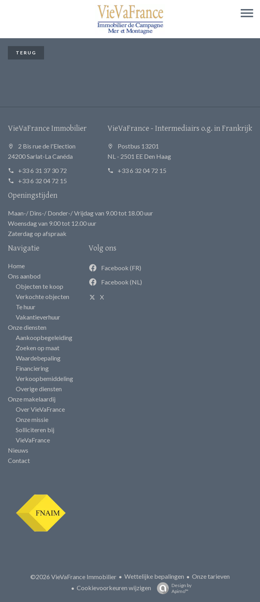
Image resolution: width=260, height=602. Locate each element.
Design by (172, 588)
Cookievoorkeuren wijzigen (114, 587)
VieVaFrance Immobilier (47, 128)
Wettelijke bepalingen (154, 576)
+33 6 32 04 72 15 (42, 180)
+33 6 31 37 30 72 (42, 170)
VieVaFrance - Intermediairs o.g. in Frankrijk (179, 128)
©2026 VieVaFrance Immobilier (73, 576)
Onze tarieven (211, 576)
